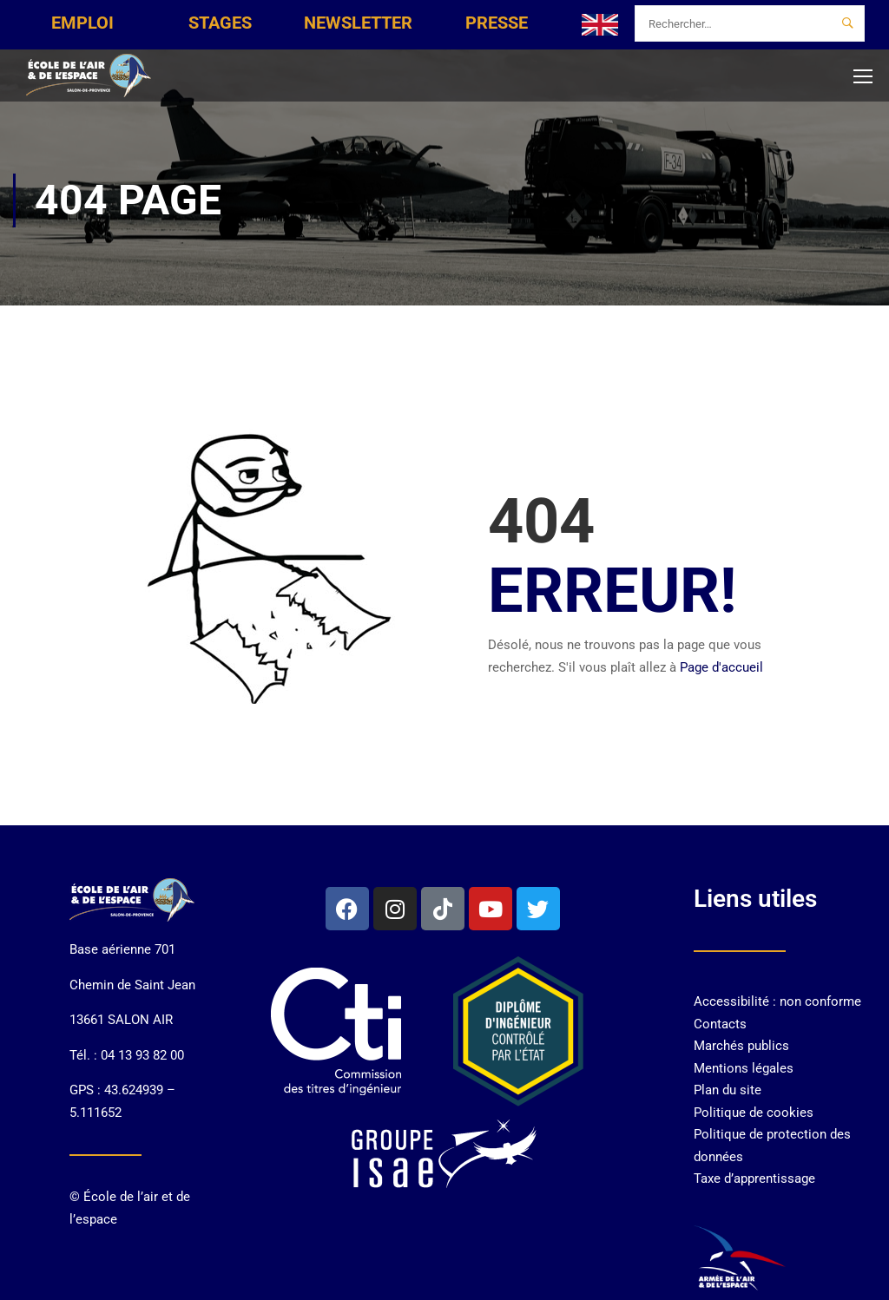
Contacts (720, 1024)
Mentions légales (744, 1068)
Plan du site (727, 1090)
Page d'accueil (721, 667)
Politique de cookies (753, 1112)
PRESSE (496, 22)
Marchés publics (741, 1046)
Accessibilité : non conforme (777, 1001)
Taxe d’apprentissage (754, 1178)
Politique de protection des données (772, 1145)
